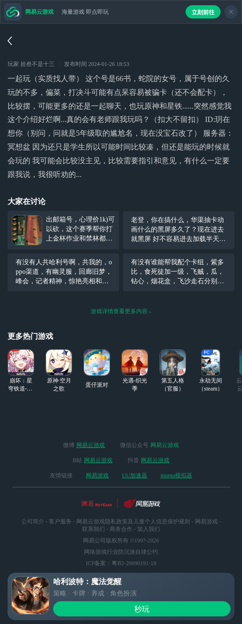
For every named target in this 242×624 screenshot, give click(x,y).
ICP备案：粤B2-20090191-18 (121, 563)
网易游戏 (97, 475)
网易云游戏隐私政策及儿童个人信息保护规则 (133, 521)
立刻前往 (203, 12)
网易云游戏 (90, 445)
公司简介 (32, 521)
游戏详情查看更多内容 (121, 311)
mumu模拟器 (176, 475)
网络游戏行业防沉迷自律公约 (121, 552)
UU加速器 (134, 475)
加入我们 (148, 529)
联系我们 (93, 529)
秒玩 (141, 609)
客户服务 (60, 521)
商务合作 (121, 529)
